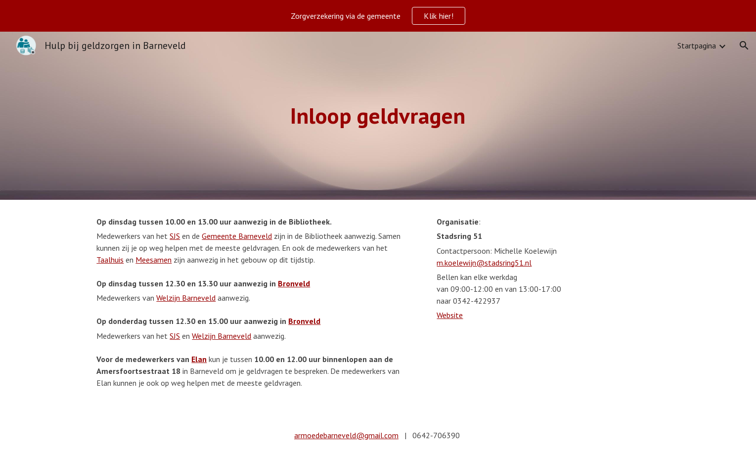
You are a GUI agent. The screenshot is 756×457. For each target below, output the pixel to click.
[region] (378, 16)
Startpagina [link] (696, 45)
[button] (744, 45)
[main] (378, 116)
